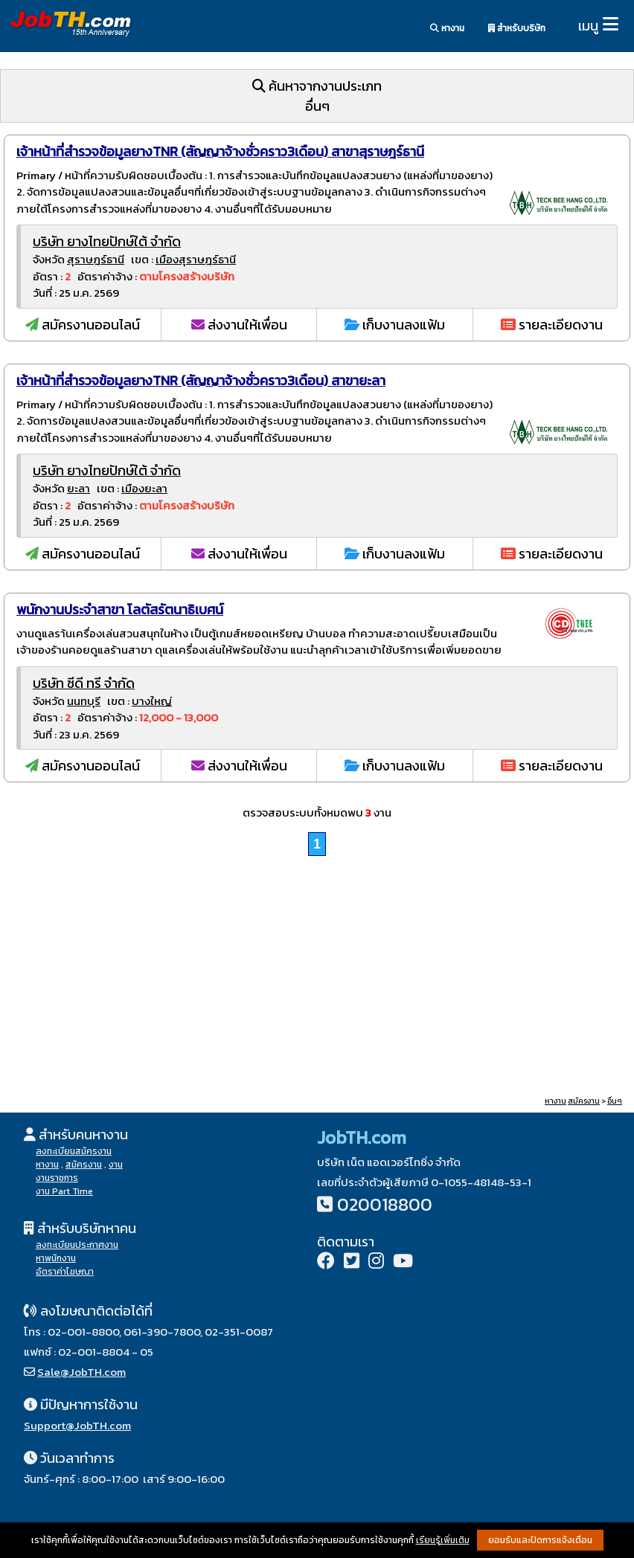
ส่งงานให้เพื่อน (239, 325)
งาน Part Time (64, 1191)
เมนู (588, 26)
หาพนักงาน (56, 1258)
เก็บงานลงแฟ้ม (395, 325)
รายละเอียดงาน (552, 325)
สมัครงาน (584, 1101)
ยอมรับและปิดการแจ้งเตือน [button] (540, 1540)
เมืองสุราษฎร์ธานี (196, 259)
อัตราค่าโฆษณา (65, 1271)
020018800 (384, 1204)
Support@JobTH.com (77, 1425)
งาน (116, 1164)
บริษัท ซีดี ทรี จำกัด (84, 683)
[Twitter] (351, 1262)
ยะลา (78, 488)
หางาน (447, 28)
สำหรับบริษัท (516, 28)
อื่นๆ (614, 1101)
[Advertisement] (317, 978)
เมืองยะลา (144, 488)
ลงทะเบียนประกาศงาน (77, 1245)
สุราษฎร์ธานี (95, 259)
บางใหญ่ (152, 700)
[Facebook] (326, 1262)
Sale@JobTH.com (81, 1371)
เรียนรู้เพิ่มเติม (443, 1540)
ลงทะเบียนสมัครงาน (74, 1151)
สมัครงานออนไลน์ (82, 325)
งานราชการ (57, 1178)
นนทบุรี (83, 700)
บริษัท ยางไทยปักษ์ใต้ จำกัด (107, 241)
